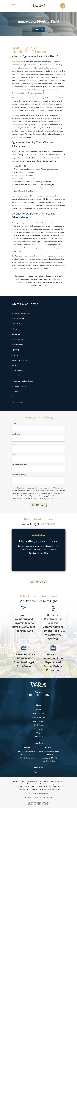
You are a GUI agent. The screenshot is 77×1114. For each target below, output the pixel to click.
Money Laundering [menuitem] (19, 386)
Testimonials (38, 729)
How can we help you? (20, 475)
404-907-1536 (38, 695)
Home (38, 709)
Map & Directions (27, 758)
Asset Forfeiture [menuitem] (18, 318)
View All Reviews (38, 582)
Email (13, 454)
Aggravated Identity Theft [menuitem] (22, 313)
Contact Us (38, 29)
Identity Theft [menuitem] (17, 376)
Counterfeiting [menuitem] (17, 339)
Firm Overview (38, 713)
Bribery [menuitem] (14, 329)
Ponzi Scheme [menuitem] (17, 391)
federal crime (32, 98)
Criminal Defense (38, 721)
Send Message (38, 505)
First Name (16, 424)
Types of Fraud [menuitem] (17, 402)
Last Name (16, 434)
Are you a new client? (20, 464)
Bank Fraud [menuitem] (16, 324)
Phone (14, 444)
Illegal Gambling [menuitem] (17, 371)
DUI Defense (38, 725)
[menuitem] (28, 797)
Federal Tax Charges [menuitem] (20, 360)
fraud (42, 104)
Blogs (38, 733)
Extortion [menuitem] (15, 355)
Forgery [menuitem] (15, 365)
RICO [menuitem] (13, 397)
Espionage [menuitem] (16, 350)
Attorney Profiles (38, 717)
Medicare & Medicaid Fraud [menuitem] (22, 381)
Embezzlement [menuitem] (17, 344)
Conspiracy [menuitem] (16, 334)
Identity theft (17, 62)
